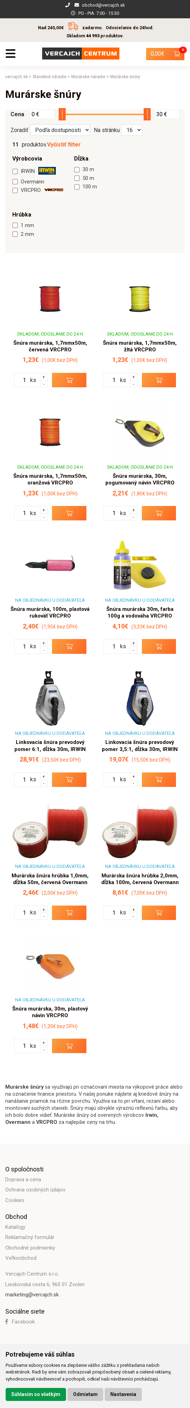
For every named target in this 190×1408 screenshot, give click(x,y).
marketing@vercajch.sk (32, 1294)
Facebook (20, 1322)
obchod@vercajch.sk (103, 5)
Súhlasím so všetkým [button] (35, 1394)
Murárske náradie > (90, 76)
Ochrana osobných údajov (35, 1190)
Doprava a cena (23, 1179)
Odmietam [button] (85, 1394)
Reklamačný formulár (29, 1237)
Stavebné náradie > (51, 76)
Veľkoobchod (21, 1258)
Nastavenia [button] (123, 1394)
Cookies (14, 1200)
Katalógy (15, 1227)
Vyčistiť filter (64, 144)
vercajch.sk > (18, 76)
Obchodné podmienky (30, 1248)
